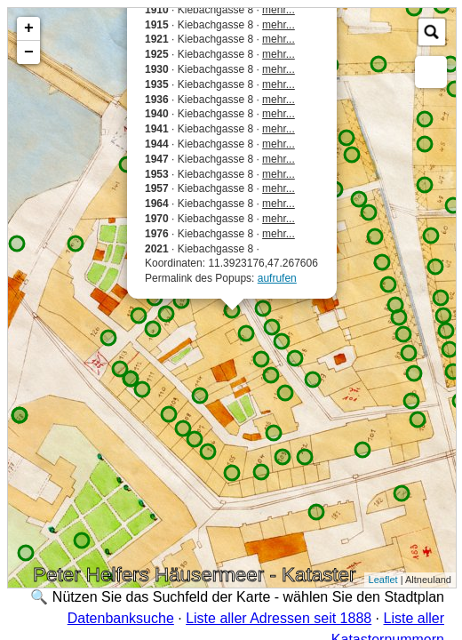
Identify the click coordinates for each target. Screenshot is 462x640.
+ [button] (29, 28)
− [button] (29, 52)
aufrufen (277, 278)
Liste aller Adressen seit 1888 (278, 618)
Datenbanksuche (121, 618)
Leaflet (383, 579)
